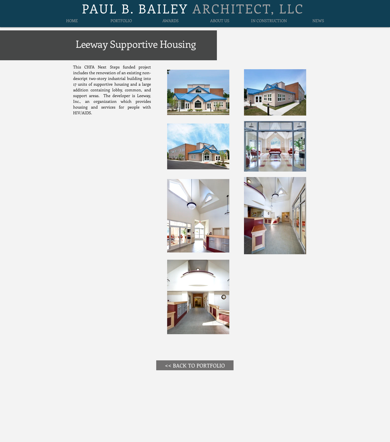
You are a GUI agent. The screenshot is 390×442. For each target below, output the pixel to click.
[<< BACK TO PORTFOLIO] (195, 365)
